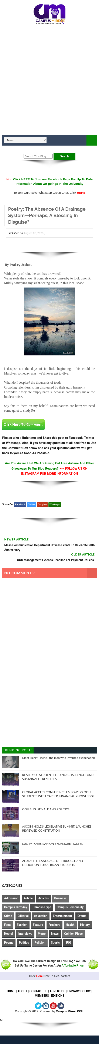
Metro (42, 933)
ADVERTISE (57, 991)
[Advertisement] (49, 81)
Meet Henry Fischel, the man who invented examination (58, 757)
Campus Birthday (15, 907)
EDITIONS (57, 995)
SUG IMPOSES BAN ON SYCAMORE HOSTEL (52, 843)
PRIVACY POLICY (79, 991)
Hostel (8, 933)
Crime (8, 916)
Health (70, 925)
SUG (68, 942)
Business (60, 898)
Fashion (22, 925)
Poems (8, 942)
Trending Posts (18, 750)
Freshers (54, 925)
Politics (24, 942)
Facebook (20, 504)
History (85, 925)
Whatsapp (55, 504)
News (55, 933)
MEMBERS (42, 995)
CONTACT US (38, 991)
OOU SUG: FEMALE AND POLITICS (45, 809)
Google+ (42, 504)
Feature (38, 925)
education (40, 916)
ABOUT (22, 991)
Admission (11, 898)
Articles (43, 898)
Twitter (31, 504)
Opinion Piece (73, 933)
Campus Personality (70, 907)
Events (82, 916)
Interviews (25, 933)
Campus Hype (42, 907)
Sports (55, 942)
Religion (39, 942)
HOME (10, 991)
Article (28, 898)
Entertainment (62, 916)
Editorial (23, 916)
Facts (7, 925)
